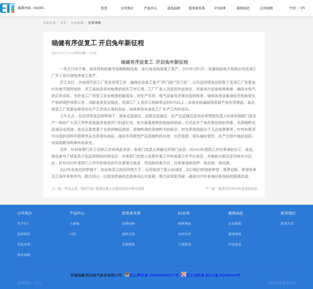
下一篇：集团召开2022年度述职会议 (231, 188)
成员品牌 (173, 8)
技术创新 (23, 255)
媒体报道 (234, 234)
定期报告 (128, 244)
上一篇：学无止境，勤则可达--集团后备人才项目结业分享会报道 (97, 188)
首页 (104, 8)
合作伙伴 (184, 234)
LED (73, 234)
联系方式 (287, 223)
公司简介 (127, 8)
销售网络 (184, 223)
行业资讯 (234, 244)
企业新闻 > (78, 23)
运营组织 (23, 234)
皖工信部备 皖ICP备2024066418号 (212, 275)
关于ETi (23, 223)
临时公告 (128, 234)
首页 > (64, 23)
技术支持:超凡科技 (282, 283)
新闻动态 (243, 8)
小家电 (75, 223)
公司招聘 (266, 8)
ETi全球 (220, 8)
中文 (293, 8)
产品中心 (150, 8)
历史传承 (23, 244)
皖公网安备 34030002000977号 (153, 275)
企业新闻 (234, 223)
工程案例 (184, 244)
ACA (39, 283)
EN (301, 8)
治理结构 (128, 223)
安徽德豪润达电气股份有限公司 (97, 275)
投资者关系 (197, 8)
